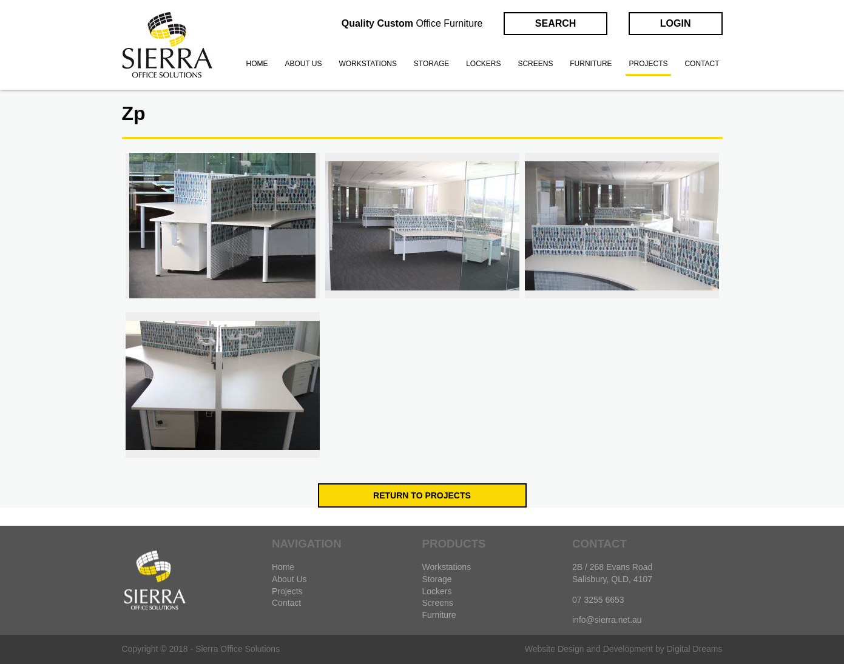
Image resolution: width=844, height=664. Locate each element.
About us (303, 63)
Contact (701, 63)
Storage (431, 63)
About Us (289, 579)
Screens (535, 63)
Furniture (591, 63)
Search (555, 23)
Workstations (368, 63)
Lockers (483, 63)
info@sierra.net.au (607, 620)
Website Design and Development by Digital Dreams (624, 649)
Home (257, 63)
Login (675, 23)
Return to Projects (422, 495)
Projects (648, 63)
